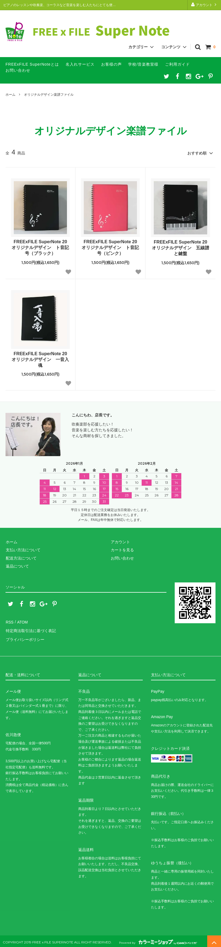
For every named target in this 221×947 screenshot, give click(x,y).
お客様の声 (111, 64)
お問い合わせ (18, 70)
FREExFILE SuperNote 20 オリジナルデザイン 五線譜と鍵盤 (180, 247)
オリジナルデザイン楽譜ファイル (49, 95)
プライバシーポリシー (25, 637)
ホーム (10, 95)
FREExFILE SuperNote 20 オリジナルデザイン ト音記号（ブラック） (40, 247)
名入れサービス (80, 64)
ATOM (22, 621)
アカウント (204, 4)
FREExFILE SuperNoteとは (32, 64)
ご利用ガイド (177, 64)
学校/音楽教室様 (143, 64)
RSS (10, 621)
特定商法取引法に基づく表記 (31, 629)
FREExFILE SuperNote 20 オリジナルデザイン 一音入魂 (40, 359)
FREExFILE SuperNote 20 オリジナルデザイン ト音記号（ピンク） (110, 247)
